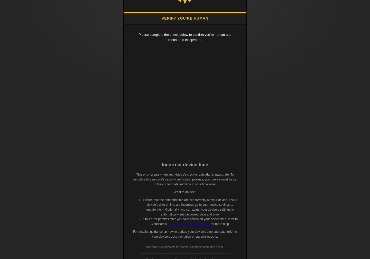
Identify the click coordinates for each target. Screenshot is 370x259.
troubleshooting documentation (189, 224)
